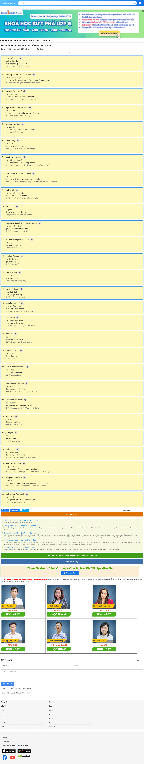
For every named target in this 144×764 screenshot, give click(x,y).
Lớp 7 (3, 714)
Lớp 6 (51, 714)
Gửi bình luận (7, 684)
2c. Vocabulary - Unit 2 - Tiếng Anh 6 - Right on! (21, 547)
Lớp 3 (3, 722)
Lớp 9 (3, 710)
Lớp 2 (51, 722)
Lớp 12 (51, 702)
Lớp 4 (51, 718)
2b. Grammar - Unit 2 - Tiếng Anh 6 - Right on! (21, 540)
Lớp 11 (3, 706)
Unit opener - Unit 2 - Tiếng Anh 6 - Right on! (20, 526)
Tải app (53, 726)
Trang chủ (4, 702)
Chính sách (6, 742)
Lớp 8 (51, 710)
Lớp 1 (3, 727)
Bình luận (14, 510)
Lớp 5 (3, 718)
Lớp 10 (51, 706)
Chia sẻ (5, 510)
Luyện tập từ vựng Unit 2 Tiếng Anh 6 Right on (21, 520)
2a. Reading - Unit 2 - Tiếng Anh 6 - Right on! (20, 533)
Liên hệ (4, 738)
